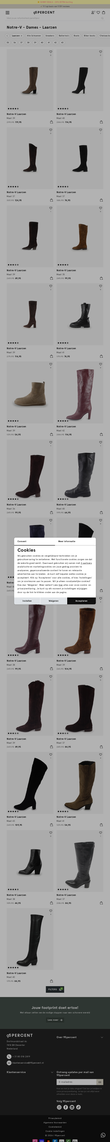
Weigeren (53, 601)
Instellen (27, 601)
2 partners (86, 563)
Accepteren (81, 601)
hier (61, 585)
